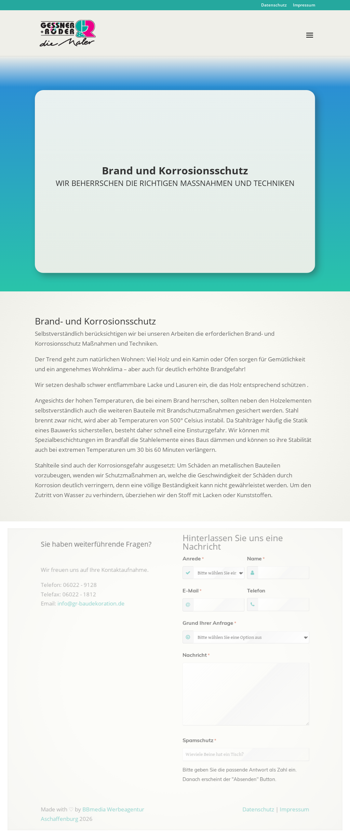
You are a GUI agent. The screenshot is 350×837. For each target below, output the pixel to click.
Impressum (304, 5)
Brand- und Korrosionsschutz (95, 321)
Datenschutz (274, 5)
